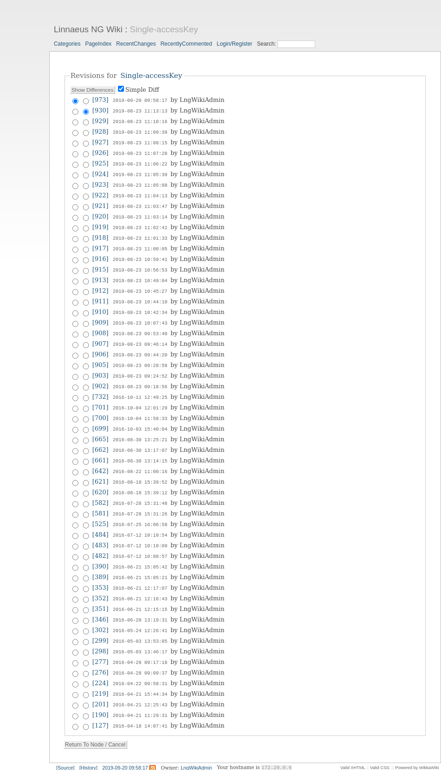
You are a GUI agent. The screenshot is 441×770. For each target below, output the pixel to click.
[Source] (65, 740)
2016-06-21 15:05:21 (140, 556)
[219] (100, 667)
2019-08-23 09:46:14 (140, 333)
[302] (100, 607)
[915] (100, 262)
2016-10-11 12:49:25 (140, 384)
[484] (100, 515)
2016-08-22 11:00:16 (140, 455)
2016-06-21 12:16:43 (140, 577)
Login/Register (234, 44)
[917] (100, 241)
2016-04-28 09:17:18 (140, 637)
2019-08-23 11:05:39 (140, 171)
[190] (100, 688)
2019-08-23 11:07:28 (140, 151)
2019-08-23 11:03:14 (140, 211)
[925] (100, 160)
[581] (100, 495)
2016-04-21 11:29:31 (140, 688)
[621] (100, 465)
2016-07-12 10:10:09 (140, 526)
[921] (100, 201)
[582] (100, 485)
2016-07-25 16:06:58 (140, 506)
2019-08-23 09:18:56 (140, 374)
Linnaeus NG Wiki (88, 29)
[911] (100, 292)
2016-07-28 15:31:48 (140, 485)
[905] (100, 353)
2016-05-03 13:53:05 (140, 617)
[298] (100, 627)
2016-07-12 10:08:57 (140, 536)
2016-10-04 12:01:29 (140, 394)
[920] (100, 211)
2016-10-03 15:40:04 (140, 414)
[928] (100, 130)
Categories (67, 44)
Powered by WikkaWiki (417, 740)
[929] (100, 120)
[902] (100, 373)
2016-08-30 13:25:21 (140, 424)
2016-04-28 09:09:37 (140, 648)
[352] (100, 576)
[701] (100, 394)
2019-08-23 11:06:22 (140, 161)
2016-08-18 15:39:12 (140, 475)
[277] (100, 637)
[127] (100, 698)
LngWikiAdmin (196, 740)
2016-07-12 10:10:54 (140, 516)
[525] (100, 505)
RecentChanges (136, 44)
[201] (100, 678)
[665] (100, 424)
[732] (100, 383)
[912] (100, 282)
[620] (100, 475)
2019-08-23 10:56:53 (140, 262)
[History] (88, 740)
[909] (100, 312)
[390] (100, 546)
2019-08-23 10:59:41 (140, 252)
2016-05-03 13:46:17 (140, 627)
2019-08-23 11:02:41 (140, 222)
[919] (100, 221)
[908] (100, 323)
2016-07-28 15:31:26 (140, 495)
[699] (100, 414)
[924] (100, 170)
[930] (100, 110)
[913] (100, 272)
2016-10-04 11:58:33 (140, 404)
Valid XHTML (352, 740)
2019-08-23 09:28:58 (140, 353)
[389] (100, 556)
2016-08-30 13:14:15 (140, 445)
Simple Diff (142, 89)
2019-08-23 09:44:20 (140, 343)
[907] (100, 333)
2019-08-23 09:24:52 (140, 364)
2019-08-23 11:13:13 (140, 110)
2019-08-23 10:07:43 (140, 313)
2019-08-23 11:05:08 (140, 181)
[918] (100, 231)
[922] (100, 191)
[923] (100, 181)
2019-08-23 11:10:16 (140, 120)
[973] (100, 99)
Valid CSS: (380, 740)
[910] (100, 302)
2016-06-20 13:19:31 (140, 597)
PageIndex (98, 44)
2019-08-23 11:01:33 (140, 232)
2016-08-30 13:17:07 (140, 435)
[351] (100, 586)
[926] (100, 150)
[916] (100, 252)
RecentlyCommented (186, 44)
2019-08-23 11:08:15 (140, 140)
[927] (100, 140)
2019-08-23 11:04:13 (140, 191)
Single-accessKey (164, 29)
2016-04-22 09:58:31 (140, 658)
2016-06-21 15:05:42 (140, 546)
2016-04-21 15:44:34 (140, 668)
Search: (267, 44)
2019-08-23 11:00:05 (140, 242)
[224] (100, 657)
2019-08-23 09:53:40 (140, 323)
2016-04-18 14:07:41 (140, 698)
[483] (100, 525)
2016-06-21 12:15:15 (140, 587)
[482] (100, 536)
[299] (100, 617)
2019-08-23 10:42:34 (140, 303)
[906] (100, 343)
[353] (100, 566)
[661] (100, 444)
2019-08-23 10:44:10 (140, 293)
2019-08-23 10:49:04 (140, 272)
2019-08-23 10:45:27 (140, 282)
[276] (100, 647)
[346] (100, 596)
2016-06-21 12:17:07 (140, 566)
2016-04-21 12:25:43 (140, 678)
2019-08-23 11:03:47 (140, 201)
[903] (100, 363)
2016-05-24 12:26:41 (140, 607)
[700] (100, 404)
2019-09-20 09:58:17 (140, 100)
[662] (100, 434)
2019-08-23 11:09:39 (140, 130)
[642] (100, 454)
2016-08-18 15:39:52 (140, 465)
